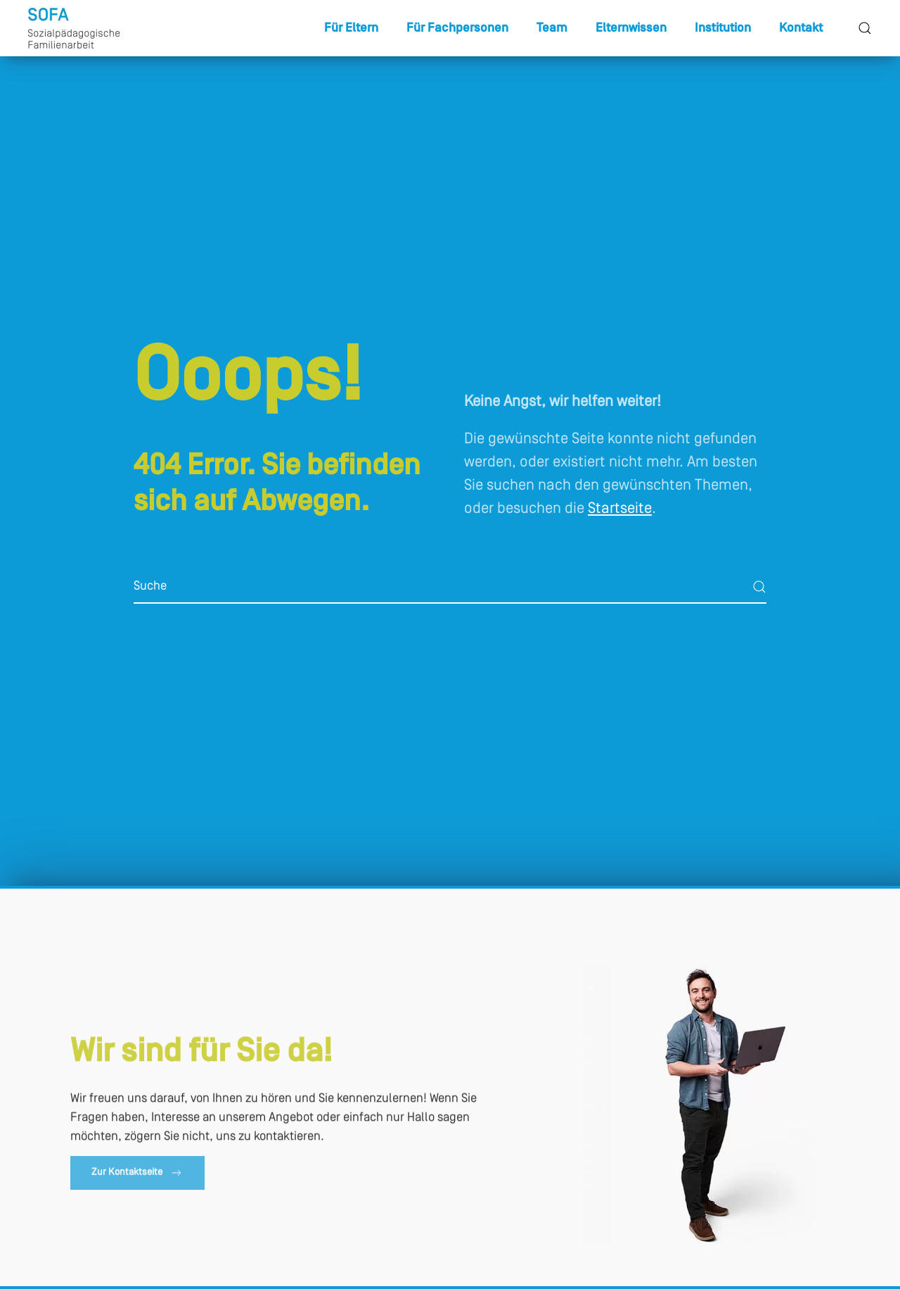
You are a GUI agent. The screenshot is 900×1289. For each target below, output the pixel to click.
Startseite (620, 509)
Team (551, 28)
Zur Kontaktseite (137, 1175)
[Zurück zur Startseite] (74, 28)
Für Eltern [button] (351, 28)
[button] (865, 28)
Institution (723, 28)
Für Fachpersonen (457, 28)
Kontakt (801, 28)
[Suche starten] (759, 587)
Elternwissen (631, 28)
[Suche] (450, 587)
